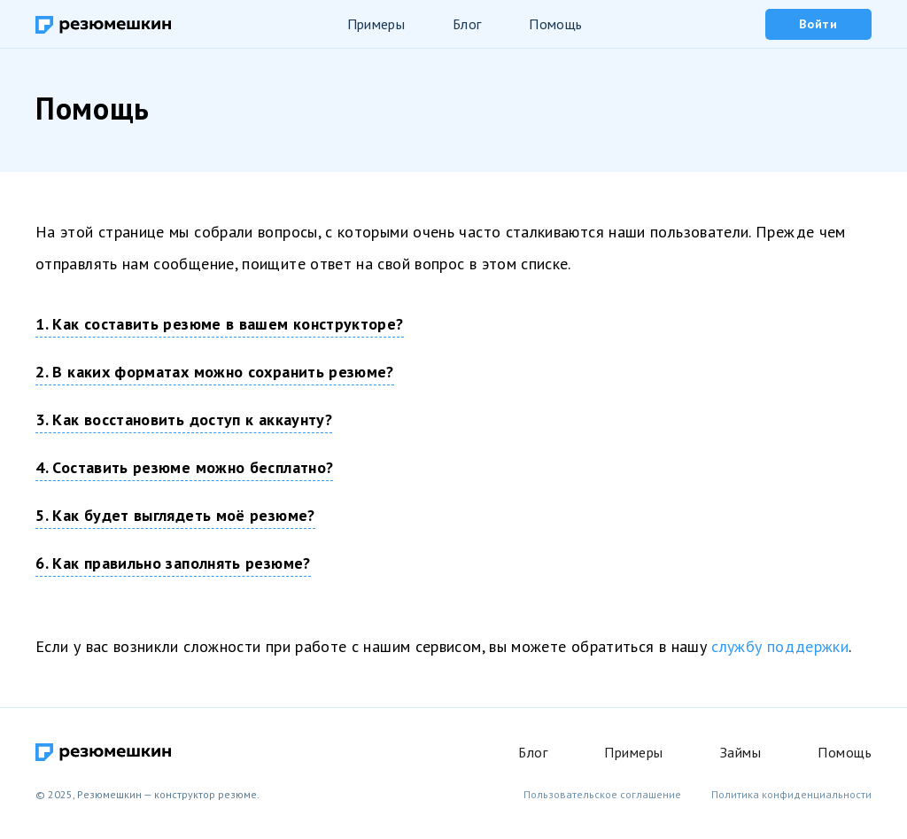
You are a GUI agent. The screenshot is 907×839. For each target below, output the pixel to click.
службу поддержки (780, 646)
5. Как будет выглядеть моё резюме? (174, 515)
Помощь (555, 24)
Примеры (376, 24)
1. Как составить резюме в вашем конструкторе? (219, 324)
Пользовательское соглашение (602, 794)
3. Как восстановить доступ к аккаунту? (183, 419)
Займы (740, 752)
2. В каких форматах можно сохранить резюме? (214, 371)
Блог (467, 24)
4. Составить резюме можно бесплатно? (184, 467)
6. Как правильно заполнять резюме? (172, 563)
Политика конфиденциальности (791, 794)
